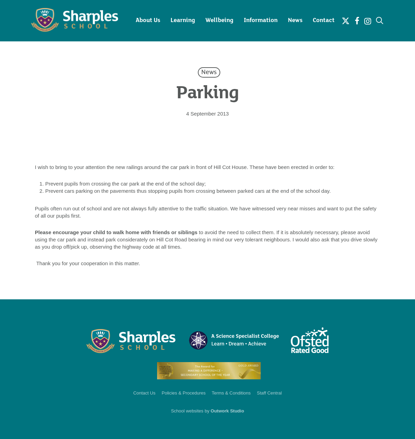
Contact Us (144, 393)
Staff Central (269, 393)
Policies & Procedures (183, 393)
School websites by (207, 410)
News (209, 72)
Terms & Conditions (231, 393)
